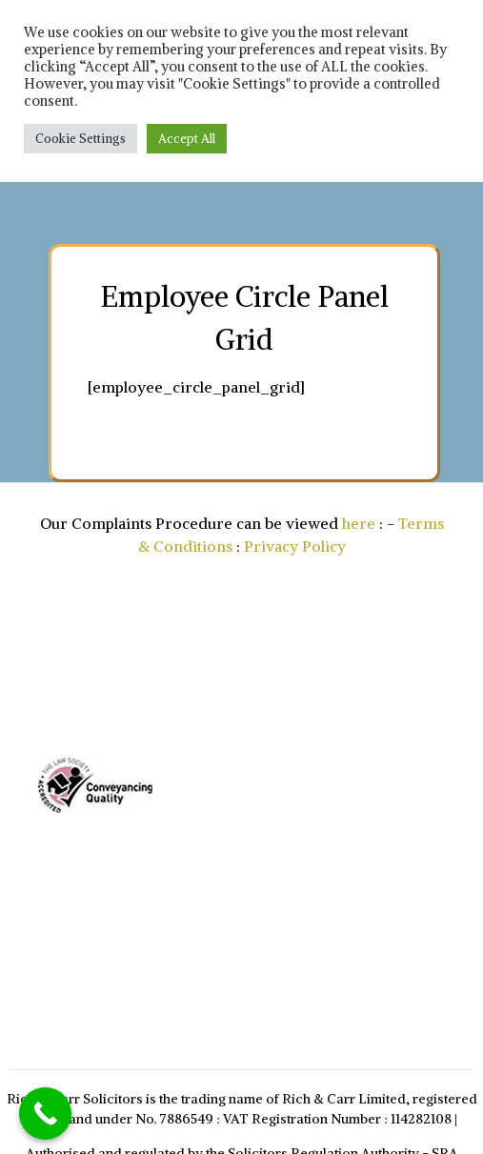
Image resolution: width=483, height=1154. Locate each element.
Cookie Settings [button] (80, 139)
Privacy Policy (295, 546)
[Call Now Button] (45, 1113)
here (358, 523)
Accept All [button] (186, 139)
